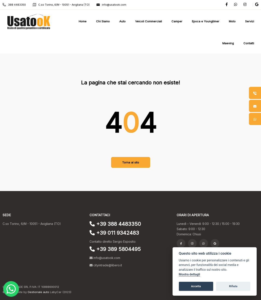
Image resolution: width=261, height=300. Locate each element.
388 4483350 (14, 4)
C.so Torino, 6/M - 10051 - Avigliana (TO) (61, 4)
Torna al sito (130, 162)
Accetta (196, 286)
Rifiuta (233, 286)
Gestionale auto (38, 292)
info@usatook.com (111, 4)
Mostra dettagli (189, 274)
